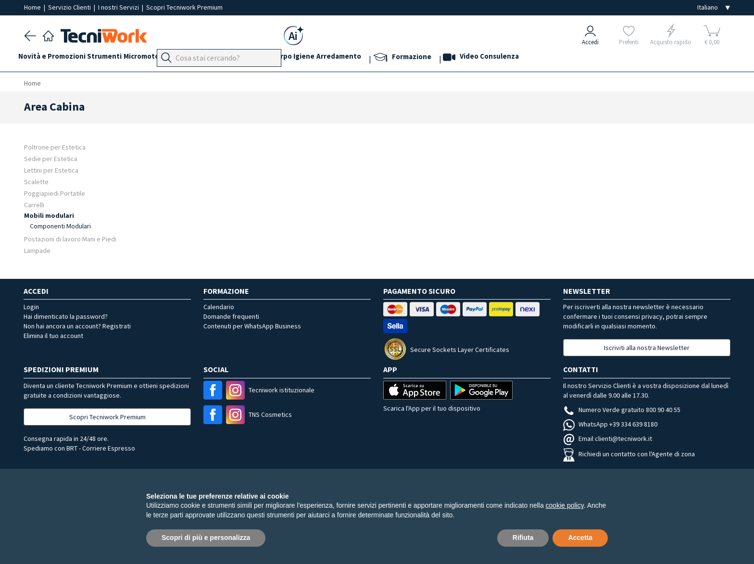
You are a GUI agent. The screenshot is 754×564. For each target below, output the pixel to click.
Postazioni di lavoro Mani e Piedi (70, 239)
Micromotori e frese (174, 58)
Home (33, 7)
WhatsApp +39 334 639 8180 (610, 424)
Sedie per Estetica (50, 158)
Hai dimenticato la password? (66, 316)
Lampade (37, 250)
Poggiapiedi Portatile (54, 193)
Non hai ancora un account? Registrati (77, 326)
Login (31, 306)
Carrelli (34, 205)
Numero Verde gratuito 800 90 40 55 (621, 409)
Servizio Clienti (70, 7)
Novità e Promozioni (57, 58)
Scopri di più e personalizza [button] (206, 537)
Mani (247, 58)
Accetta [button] (580, 537)
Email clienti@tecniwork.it (607, 438)
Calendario (218, 306)
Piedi (223, 58)
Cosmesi (297, 58)
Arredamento (398, 58)
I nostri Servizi (119, 7)
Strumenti (116, 58)
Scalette (36, 181)
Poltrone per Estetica (55, 147)
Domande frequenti (231, 316)
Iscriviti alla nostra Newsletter (647, 347)
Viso (269, 58)
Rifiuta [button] (523, 537)
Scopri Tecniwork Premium (184, 7)
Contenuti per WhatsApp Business (252, 326)
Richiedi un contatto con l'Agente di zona (629, 454)
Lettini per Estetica (51, 170)
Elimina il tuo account (53, 335)
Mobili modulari (49, 215)
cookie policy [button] (565, 505)
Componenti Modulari (60, 226)
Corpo (329, 58)
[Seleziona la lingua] (713, 7)
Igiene (357, 58)
